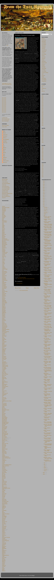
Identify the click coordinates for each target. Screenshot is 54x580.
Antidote (3, 217)
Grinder (3, 342)
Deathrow (3, 283)
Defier (3, 289)
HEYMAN (5, 141)
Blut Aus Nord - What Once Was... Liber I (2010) (47, 362)
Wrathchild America (5, 555)
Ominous (3, 455)
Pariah (3, 463)
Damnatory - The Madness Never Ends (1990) (48, 258)
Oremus (3, 459)
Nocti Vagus (4, 445)
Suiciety (3, 508)
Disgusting (4, 300)
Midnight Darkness (5, 422)
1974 (42, 171)
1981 (42, 158)
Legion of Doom (5, 393)
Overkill (3, 461)
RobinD (4, 152)
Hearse (3, 347)
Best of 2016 (4, 106)
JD (3, 144)
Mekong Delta (4, 418)
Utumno (3, 531)
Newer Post (18, 288)
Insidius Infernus (5, 366)
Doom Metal (44, 44)
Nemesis (3, 441)
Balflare (3, 233)
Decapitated (4, 284)
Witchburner (4, 550)
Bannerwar (4, 234)
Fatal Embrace (4, 327)
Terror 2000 (4, 517)
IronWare (4, 369)
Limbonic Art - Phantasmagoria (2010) (47, 300)
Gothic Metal (44, 51)
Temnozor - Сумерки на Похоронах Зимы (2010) (48, 389)
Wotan (3, 554)
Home (27, 288)
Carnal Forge (4, 253)
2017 (42, 101)
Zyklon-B (3, 570)
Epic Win (24, 278)
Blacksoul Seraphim (5, 125)
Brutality (3, 251)
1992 (42, 139)
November (46, 209)
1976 (42, 168)
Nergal (3, 442)
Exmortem (4, 320)
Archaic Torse (4, 222)
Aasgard (3, 206)
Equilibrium (4, 312)
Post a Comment (19, 283)
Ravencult (3, 478)
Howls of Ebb (4, 126)
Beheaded (3, 236)
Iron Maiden (4, 368)
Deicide (3, 290)
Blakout (4, 132)
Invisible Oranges (5, 190)
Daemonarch (4, 271)
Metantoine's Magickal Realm (7, 193)
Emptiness (4, 307)
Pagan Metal (44, 68)
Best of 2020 (4, 102)
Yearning (3, 559)
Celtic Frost (4, 256)
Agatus (3, 214)
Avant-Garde (44, 40)
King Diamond (4, 384)
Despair (3, 292)
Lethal (3, 395)
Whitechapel (4, 548)
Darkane (3, 274)
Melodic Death (44, 62)
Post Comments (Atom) (24, 290)
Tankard (3, 512)
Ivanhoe (3, 370)
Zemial (3, 564)
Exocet (3, 321)
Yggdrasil (3, 560)
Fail (42, 89)
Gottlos (3, 340)
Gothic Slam (4, 339)
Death (3, 281)
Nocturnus (4, 446)
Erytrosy (3, 313)
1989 (18, 278)
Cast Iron (3, 255)
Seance (3, 498)
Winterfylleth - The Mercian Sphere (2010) (47, 297)
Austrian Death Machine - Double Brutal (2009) (48, 441)
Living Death (4, 404)
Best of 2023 (4, 98)
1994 (42, 136)
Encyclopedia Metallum (6, 183)
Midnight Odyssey (5, 423)
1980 (42, 159)
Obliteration (4, 451)
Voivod (3, 541)
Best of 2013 (4, 109)
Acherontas (4, 209)
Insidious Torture (5, 365)
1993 (42, 138)
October (45, 210)
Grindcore (43, 52)
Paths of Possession (5, 465)
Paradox (3, 462)
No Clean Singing (5, 194)
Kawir (3, 379)
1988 (42, 148)
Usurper (3, 529)
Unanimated (4, 526)
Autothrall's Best (4, 117)
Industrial (43, 58)
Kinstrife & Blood (5, 386)
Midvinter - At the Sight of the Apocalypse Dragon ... (48, 414)
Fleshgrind (4, 330)
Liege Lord (4, 397)
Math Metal (44, 61)
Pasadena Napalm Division (6, 464)
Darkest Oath (4, 275)
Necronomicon (4, 437)
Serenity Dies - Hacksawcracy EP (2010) (47, 342)
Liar (2, 396)
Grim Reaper (4, 341)
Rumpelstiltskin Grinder (6, 488)
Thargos (3, 520)
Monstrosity (4, 424)
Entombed (4, 310)
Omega (3, 454)
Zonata (3, 568)
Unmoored (4, 527)
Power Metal (44, 71)
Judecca (3, 376)
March (45, 467)
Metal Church (4, 421)
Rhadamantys (4, 484)
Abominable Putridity (5, 207)
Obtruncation (4, 452)
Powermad (4, 469)
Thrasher (3, 522)
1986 (42, 151)
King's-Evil (4, 385)
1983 (42, 155)
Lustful (3, 406)
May (45, 464)
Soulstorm (4, 506)
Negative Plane (4, 440)
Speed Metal (44, 78)
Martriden (4, 413)
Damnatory (4, 273)
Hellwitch (3, 350)
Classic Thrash (4, 180)
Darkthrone (4, 279)
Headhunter (4, 346)
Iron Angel (4, 367)
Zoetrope (3, 566)
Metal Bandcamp (5, 192)
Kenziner (3, 380)
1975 (42, 169)
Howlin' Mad (4, 358)
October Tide (4, 453)
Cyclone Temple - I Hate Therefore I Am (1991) (48, 333)
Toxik (3, 525)
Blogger (33, 575)
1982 (42, 156)
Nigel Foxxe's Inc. (5, 443)
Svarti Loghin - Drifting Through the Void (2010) (48, 405)
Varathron (4, 532)
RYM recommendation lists (7, 84)
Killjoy (3, 383)
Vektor (3, 536)
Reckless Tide (4, 481)
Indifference (44, 88)
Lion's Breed (4, 403)
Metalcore (43, 64)
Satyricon (3, 494)
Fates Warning (4, 326)
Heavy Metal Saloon (5, 186)
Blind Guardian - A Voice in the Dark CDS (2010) (47, 354)
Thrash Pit (4, 197)
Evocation (4, 317)
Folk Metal (43, 47)
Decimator (4, 285)
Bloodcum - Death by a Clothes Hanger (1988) (47, 345)
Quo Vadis (4, 474)
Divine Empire (4, 302)
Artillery (3, 225)
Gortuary (3, 338)
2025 (44, 182)
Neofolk (43, 65)
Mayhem (3, 414)
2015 (42, 104)
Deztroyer (4, 298)
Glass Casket (4, 336)
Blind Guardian (4, 244)
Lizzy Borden (4, 405)
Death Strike (4, 282)
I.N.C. (3, 360)
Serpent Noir (4, 500)
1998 (42, 131)
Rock (4, 154)
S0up (4, 155)
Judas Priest (4, 375)
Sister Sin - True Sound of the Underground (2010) (48, 425)
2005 (42, 118)
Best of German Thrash (5, 118)
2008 (44, 474)
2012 (42, 108)
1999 (42, 129)
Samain (3, 492)
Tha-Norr (3, 519)
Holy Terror (4, 357)
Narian (4, 149)
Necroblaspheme (5, 434)
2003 (42, 121)
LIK (2, 402)
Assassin (3, 228)
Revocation (4, 483)
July (44, 215)
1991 (42, 141)
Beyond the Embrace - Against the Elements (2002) (48, 371)
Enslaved (3, 309)
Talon (3, 511)
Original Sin (4, 460)
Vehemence (4, 535)
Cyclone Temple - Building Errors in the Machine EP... (47, 330)
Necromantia (4, 436)
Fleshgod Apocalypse (5, 329)
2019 (42, 98)
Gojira (3, 337)
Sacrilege (3, 490)
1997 (42, 132)
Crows (3, 264)
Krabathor (4, 387)
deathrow (21, 278)
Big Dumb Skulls (5, 179)
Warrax (3, 545)
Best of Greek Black (5, 121)
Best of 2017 (4, 105)
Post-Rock (43, 69)
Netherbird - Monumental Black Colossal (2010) (47, 240)
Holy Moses (4, 356)
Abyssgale (4, 208)
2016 (42, 102)
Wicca (3, 549)
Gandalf (3, 333)
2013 (44, 201)
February (45, 469)
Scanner (3, 497)
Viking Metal (44, 81)
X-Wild (3, 556)
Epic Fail (43, 91)
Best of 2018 (4, 104)
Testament (4, 518)
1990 (42, 142)
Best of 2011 (4, 112)
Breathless (4, 250)
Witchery (3, 551)
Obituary (3, 450)
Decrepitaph (4, 288)
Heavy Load (4, 348)
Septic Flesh (4, 499)
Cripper (3, 262)
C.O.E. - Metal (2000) (47, 291)
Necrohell (3, 435)
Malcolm (4, 147)
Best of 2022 (4, 99)
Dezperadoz (4, 293)
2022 (44, 187)
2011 (42, 109)
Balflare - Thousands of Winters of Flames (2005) (48, 385)
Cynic (3, 270)
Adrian (3, 213)
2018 (42, 99)
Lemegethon (4, 394)
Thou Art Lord (4, 521)
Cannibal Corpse (5, 252)
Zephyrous (4, 565)
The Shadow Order (5, 501)
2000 (42, 125)
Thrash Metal (44, 79)
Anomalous (4, 216)
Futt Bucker (5, 136)
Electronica (44, 45)
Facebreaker (4, 323)
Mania (3, 412)
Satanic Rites (4, 493)
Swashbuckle (4, 510)
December (46, 207)
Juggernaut (4, 377)
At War (3, 227)
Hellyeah (3, 351)
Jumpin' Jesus (4, 378)
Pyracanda (4, 471)
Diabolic (3, 299)
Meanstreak (4, 416)
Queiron (3, 473)
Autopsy (3, 232)
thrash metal (32, 278)
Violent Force (4, 539)
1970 (42, 176)
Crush (3, 265)
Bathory (3, 235)
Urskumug (4, 528)
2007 (42, 115)
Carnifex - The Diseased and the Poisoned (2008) (48, 314)
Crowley (3, 263)
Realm (3, 480)
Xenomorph (4, 557)
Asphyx (3, 226)
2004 (42, 119)
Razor (3, 479)
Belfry (4, 131)
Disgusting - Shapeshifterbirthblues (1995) (48, 284)
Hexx (3, 355)
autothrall (5, 157)
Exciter (3, 318)
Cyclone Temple (4, 269)
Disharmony (4, 301)
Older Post (36, 288)
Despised (3, 294)
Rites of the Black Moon (6, 196)
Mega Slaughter (5, 417)
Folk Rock (43, 48)
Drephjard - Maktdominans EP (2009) (47, 447)
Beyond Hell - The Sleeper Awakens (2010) (47, 394)
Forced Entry (4, 332)
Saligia (3, 491)
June (45, 462)
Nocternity (4, 444)
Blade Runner (4, 242)
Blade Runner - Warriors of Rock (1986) (47, 374)
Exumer (3, 322)
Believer (3, 237)
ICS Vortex (4, 359)
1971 (42, 175)
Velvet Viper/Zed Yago (6, 537)
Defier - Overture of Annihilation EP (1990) (47, 264)
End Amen (4, 308)
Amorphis (3, 215)
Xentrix (3, 558)
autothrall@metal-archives (6, 83)
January (45, 470)
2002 (42, 122)
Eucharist (3, 314)
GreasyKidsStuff (6, 139)
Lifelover (3, 399)
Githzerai (4, 137)
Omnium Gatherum (5, 456)
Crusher (3, 266)
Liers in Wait (4, 398)
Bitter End (4, 241)
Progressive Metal (45, 72)
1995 (42, 135)
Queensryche (4, 472)
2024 (44, 184)
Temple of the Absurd (5, 513)
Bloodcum (4, 246)
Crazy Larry (5, 134)
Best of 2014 (4, 108)
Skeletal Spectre (4, 503)
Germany (28, 278)
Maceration (4, 408)
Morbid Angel (4, 427)
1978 (42, 165)
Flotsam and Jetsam (5, 331)
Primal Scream (4, 470)
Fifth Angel (4, 328)
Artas (3, 223)
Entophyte (4, 311)
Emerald (3, 304)
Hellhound (4, 349)
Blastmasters (4, 243)
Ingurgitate (4, 361)
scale (7, 45)
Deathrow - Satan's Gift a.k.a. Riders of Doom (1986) (48, 275)
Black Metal (44, 41)
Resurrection (4, 482)
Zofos (3, 567)
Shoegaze (43, 75)
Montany (3, 425)
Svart (3, 509)
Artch (3, 224)
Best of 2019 (4, 103)
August (45, 213)
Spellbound (4, 507)
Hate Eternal (4, 345)
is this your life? (6, 160)
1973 (42, 172)
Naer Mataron (4, 431)
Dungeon (3, 303)
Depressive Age (4, 291)
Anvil (3, 218)
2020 (42, 97)
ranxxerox (5, 162)
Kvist (3, 389)
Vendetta (3, 538)
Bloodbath (4, 245)
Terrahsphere (4, 516)
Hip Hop (43, 55)
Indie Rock (43, 57)
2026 (44, 181)
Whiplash (3, 547)
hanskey (4, 159)
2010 (42, 111)
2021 (42, 95)
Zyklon (3, 569)
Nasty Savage (4, 432)
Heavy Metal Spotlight (6, 187)
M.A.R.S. (3, 407)
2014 (42, 105)
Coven (3, 261)
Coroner (3, 260)
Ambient (43, 38)
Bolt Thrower (4, 247)
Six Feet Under (4, 502)
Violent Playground (5, 540)
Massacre (3, 415)
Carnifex (3, 254)
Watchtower (4, 546)
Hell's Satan (5, 142)
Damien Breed (4, 272)
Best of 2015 (4, 107)
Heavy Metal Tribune (5, 189)
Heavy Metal (44, 54)
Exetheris (3, 319)
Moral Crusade (4, 426)
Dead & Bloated (4, 280)
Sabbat (3, 489)
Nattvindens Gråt (5, 433)
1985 (42, 152)
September (46, 212)
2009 (42, 112)
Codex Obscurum (5, 182)
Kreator (3, 388)
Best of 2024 (4, 97)
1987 (42, 149)
